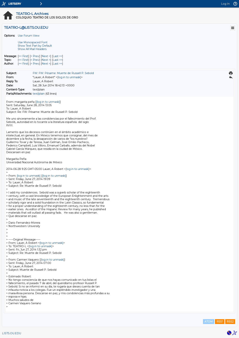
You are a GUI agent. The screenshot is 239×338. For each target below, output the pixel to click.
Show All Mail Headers (32, 49)
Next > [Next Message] (46, 56)
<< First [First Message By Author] (23, 63)
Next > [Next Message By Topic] (46, 60)
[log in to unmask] (69, 77)
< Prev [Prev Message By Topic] (35, 60)
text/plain (39, 93)
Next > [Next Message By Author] (46, 63)
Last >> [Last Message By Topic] (57, 60)
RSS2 (230, 321)
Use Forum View (28, 35)
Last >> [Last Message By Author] (57, 63)
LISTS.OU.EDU (11, 333)
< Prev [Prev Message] (35, 56)
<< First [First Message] (23, 56)
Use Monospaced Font (32, 42)
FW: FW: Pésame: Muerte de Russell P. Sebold (63, 73)
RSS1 (219, 321)
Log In (225, 3)
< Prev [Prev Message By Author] (35, 63)
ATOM (208, 321)
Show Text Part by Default (35, 45)
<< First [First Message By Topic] (23, 60)
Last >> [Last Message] (57, 56)
